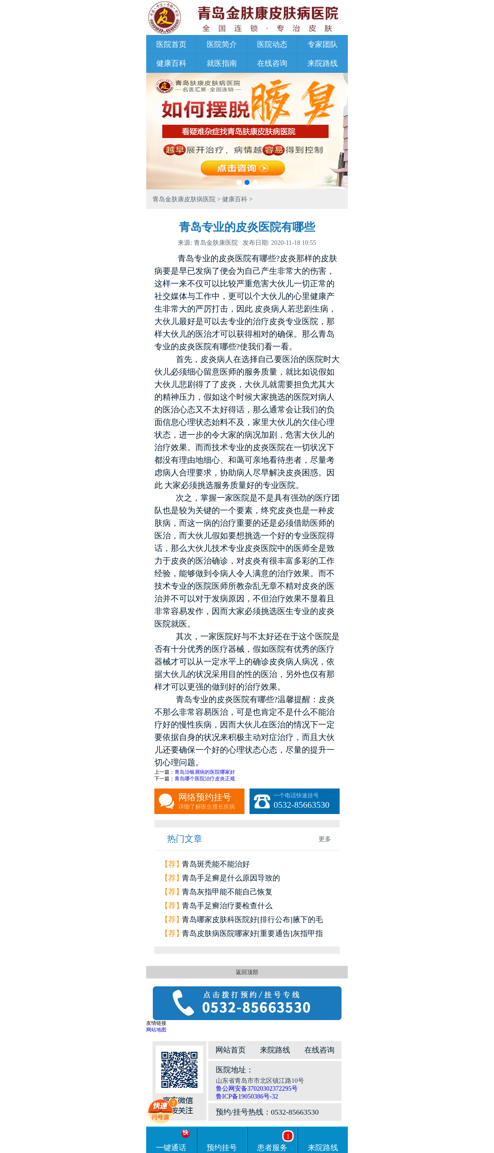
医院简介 (222, 44)
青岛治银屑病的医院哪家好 (205, 772)
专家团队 (322, 44)
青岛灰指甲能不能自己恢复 (227, 892)
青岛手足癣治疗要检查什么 (227, 906)
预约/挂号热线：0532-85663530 (267, 1112)
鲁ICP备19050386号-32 (247, 1096)
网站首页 (230, 1050)
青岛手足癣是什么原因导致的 (231, 878)
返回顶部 (247, 972)
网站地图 (156, 1029)
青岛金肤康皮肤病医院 (183, 199)
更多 (325, 838)
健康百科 (171, 63)
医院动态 (272, 44)
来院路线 (322, 63)
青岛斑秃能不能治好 (216, 864)
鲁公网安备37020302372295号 (257, 1088)
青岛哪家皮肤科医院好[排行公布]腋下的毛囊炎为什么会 (252, 920)
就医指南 (222, 63)
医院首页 (171, 44)
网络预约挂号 (211, 801)
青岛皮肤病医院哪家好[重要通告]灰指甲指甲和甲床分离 (252, 934)
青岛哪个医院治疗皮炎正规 (205, 778)
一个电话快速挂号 (306, 801)
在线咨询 (272, 63)
